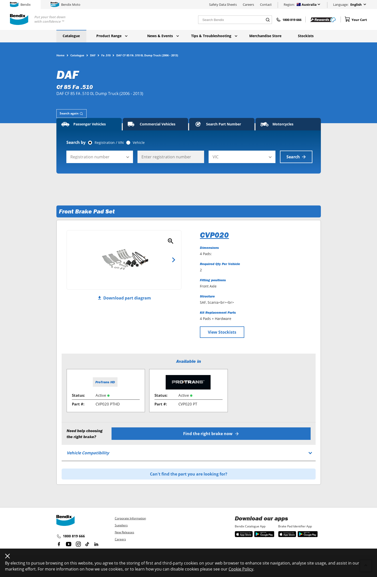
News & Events (163, 35)
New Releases (124, 532)
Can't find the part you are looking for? (188, 474)
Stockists (306, 35)
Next (173, 259)
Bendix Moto (65, 4)
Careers (248, 4)
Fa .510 (106, 55)
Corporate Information (130, 518)
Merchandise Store (265, 35)
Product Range (111, 35)
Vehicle (139, 142)
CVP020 (214, 234)
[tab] (71, 113)
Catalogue (71, 35)
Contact (266, 4)
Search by (76, 142)
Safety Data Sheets (223, 4)
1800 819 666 (70, 536)
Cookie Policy (241, 569)
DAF (93, 55)
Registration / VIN (109, 142)
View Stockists (222, 332)
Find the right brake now (211, 433)
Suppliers (121, 525)
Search (296, 157)
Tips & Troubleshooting (214, 35)
